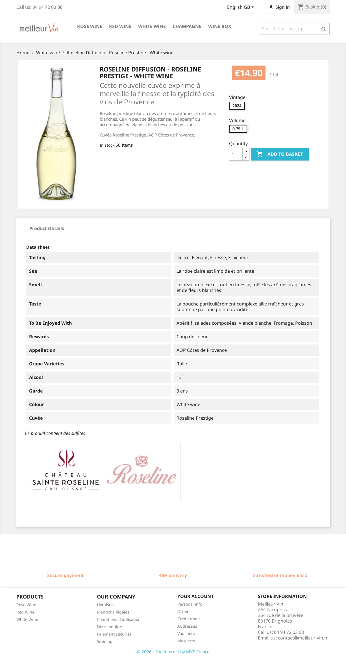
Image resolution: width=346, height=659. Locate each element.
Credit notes (189, 618)
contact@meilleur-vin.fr (303, 638)
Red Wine (25, 612)
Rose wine (89, 26)
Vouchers (186, 633)
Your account (195, 596)
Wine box (219, 26)
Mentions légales (113, 612)
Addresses (187, 626)
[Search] (294, 28)
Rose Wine (26, 604)
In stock (107, 145)
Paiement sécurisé (114, 634)
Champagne (187, 26)
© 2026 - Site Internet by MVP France (173, 651)
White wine (152, 26)
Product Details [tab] (46, 228)
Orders (184, 611)
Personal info (189, 604)
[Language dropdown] (241, 7)
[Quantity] (236, 154)
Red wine (120, 26)
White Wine (27, 619)
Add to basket (280, 154)
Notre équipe (109, 626)
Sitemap (104, 641)
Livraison (105, 604)
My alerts (186, 640)
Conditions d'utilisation (119, 619)
